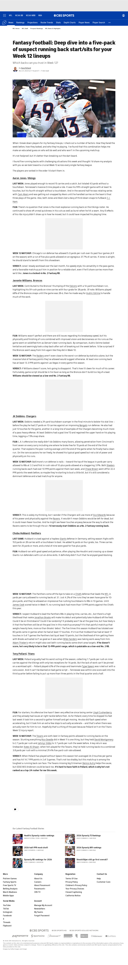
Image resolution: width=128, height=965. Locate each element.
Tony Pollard (19, 653)
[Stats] (58, 22)
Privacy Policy (72, 882)
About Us (38, 878)
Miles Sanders (70, 639)
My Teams (38, 912)
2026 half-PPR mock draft (36, 847)
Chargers (31, 416)
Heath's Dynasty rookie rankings (39, 835)
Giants (63, 538)
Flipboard (7, 925)
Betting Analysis (10, 889)
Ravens (56, 518)
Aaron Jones (19, 178)
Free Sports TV (9, 885)
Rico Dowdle (47, 739)
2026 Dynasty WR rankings (88, 847)
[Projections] (32, 22)
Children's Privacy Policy (76, 885)
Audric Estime (93, 293)
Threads (6, 922)
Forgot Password (41, 915)
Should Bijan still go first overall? (92, 859)
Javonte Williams (22, 280)
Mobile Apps (8, 895)
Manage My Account (43, 905)
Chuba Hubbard (21, 533)
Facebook (7, 915)
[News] (11, 22)
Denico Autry (88, 763)
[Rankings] (20, 22)
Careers (37, 882)
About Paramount (42, 885)
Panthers (36, 533)
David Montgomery (103, 739)
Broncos (37, 280)
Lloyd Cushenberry (102, 712)
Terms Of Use (72, 878)
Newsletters (39, 909)
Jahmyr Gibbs (45, 743)
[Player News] (84, 22)
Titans (31, 653)
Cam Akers (23, 194)
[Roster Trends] (46, 22)
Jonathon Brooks (42, 617)
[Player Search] (98, 22)
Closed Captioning (74, 892)
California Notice (73, 895)
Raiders (40, 355)
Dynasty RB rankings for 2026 (38, 859)
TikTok (6, 909)
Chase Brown (91, 469)
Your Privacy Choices (75, 889)
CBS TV (37, 892)
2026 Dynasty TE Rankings (88, 835)
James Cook (18, 604)
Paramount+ (39, 889)
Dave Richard (26, 68)
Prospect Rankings (36, 28)
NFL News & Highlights (52, 28)
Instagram (7, 912)
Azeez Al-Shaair (31, 747)
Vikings (32, 178)
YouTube (7, 905)
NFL (106, 594)
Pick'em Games (10, 878)
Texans (39, 736)
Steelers (110, 465)
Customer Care (103, 882)
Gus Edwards (99, 515)
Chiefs (78, 594)
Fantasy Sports (9, 882)
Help (99, 878)
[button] (109, 22)
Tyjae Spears (88, 666)
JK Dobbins (19, 416)
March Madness (10, 892)
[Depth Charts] (69, 22)
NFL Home (16, 28)
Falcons (73, 286)
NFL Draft (25, 28)
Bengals (83, 425)
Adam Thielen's (20, 642)
